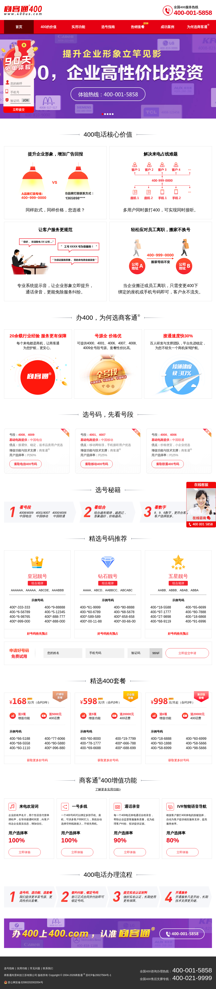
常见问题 (35, 968)
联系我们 (48, 968)
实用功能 (22, 968)
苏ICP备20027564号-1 (98, 975)
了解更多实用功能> (108, 789)
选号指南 (9, 968)
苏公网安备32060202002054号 (25, 982)
